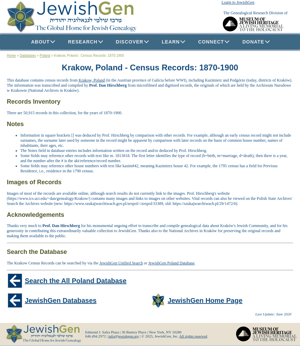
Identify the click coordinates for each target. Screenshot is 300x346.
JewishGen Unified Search (121, 263)
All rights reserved (193, 336)
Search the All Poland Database (75, 280)
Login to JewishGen (238, 2)
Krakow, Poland (91, 80)
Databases (28, 55)
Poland (45, 55)
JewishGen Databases (60, 300)
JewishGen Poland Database (171, 263)
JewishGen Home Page (205, 300)
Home (11, 55)
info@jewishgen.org (123, 336)
